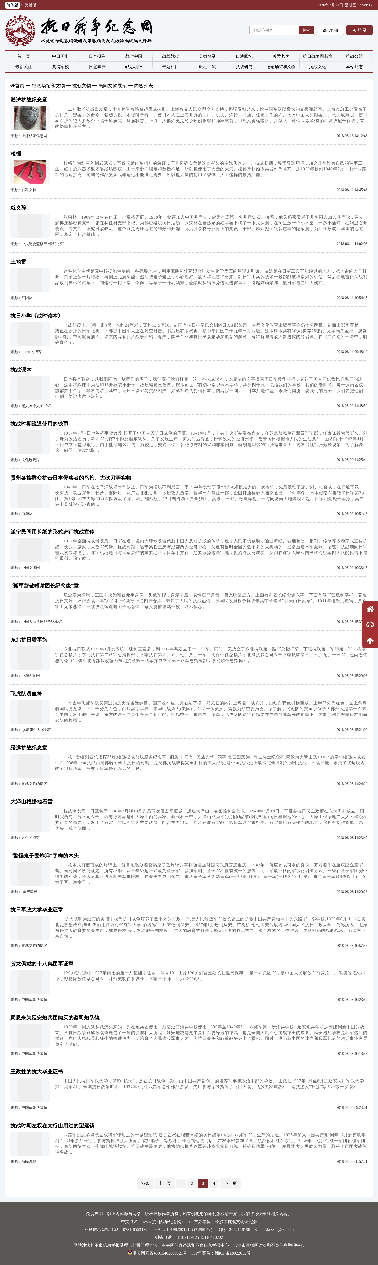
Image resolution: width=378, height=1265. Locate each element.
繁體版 (30, 5)
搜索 (306, 30)
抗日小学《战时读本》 (36, 316)
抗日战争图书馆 (317, 56)
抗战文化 (317, 66)
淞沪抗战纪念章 (28, 100)
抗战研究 (244, 66)
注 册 (333, 30)
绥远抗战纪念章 (28, 748)
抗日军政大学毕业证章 (36, 910)
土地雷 (18, 262)
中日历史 (60, 56)
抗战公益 (354, 56)
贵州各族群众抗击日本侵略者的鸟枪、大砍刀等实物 (70, 478)
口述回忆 (244, 56)
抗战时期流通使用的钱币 (39, 424)
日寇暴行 (97, 66)
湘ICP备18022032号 (233, 1253)
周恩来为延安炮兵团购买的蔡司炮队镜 (55, 1017)
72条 (145, 1183)
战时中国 (133, 56)
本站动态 (354, 66)
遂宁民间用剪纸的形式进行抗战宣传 (52, 532)
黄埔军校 (60, 66)
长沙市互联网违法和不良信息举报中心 (268, 1245)
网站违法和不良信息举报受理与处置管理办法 (116, 1245)
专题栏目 (170, 66)
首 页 (23, 56)
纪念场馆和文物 (281, 66)
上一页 (165, 1183)
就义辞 (18, 208)
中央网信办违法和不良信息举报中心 (195, 1245)
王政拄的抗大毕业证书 (36, 1071)
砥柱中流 (207, 66)
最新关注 (23, 66)
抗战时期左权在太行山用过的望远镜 (52, 1125)
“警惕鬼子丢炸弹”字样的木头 (44, 856)
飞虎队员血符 (26, 694)
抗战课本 (21, 370)
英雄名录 (207, 56)
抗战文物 (81, 85)
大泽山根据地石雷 (31, 802)
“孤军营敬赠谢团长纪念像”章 (44, 586)
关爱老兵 (280, 56)
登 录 (361, 30)
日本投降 (97, 56)
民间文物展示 (112, 85)
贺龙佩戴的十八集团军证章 (42, 964)
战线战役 (170, 56)
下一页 (230, 1183)
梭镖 (15, 154)
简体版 (12, 5)
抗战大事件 (133, 66)
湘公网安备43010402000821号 (157, 1253)
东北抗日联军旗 (28, 640)
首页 (19, 85)
